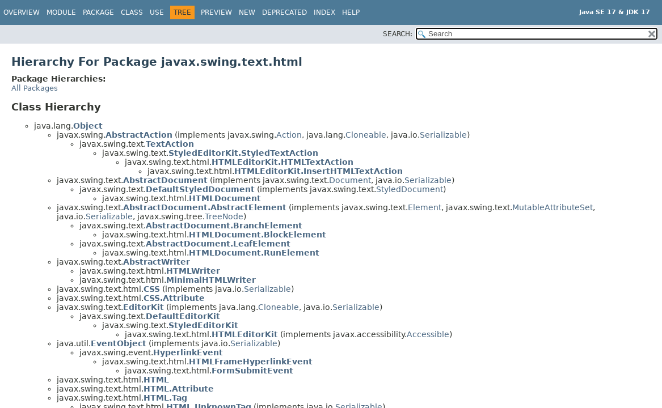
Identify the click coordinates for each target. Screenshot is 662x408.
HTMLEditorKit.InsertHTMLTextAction (318, 171)
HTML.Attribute (179, 388)
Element (424, 207)
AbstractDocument (165, 180)
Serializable (443, 134)
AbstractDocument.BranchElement (224, 225)
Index (324, 12)
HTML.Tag (165, 397)
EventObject (118, 343)
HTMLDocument (225, 198)
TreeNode (224, 216)
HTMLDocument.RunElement (254, 252)
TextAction (170, 143)
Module (61, 12)
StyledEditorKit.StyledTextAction (243, 153)
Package (98, 12)
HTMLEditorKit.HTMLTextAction (282, 162)
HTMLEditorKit (245, 334)
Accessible (428, 334)
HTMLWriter (193, 270)
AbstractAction (139, 134)
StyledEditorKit (203, 325)
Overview (21, 12)
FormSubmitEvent (252, 370)
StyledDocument (409, 189)
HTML (156, 379)
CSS (152, 289)
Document (350, 180)
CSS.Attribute (174, 298)
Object (88, 125)
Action (289, 134)
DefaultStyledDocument (200, 189)
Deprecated (284, 12)
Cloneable (365, 134)
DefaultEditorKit (183, 316)
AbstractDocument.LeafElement (218, 243)
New (247, 12)
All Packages (34, 88)
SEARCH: (397, 34)
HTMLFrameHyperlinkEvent (251, 361)
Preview (216, 12)
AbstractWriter (156, 261)
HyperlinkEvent (188, 352)
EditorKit (143, 307)
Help (351, 12)
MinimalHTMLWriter (211, 279)
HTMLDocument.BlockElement (257, 234)
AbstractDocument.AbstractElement (204, 207)
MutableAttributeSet (552, 207)
